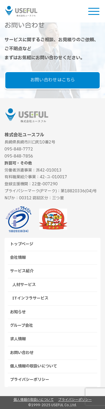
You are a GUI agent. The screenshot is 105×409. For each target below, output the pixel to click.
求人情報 (18, 339)
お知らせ (18, 312)
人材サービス (24, 285)
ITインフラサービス (30, 298)
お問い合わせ (22, 353)
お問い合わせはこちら (52, 80)
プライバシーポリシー (29, 380)
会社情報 (18, 258)
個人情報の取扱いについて (33, 366)
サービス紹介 (22, 271)
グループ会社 (21, 325)
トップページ (21, 244)
